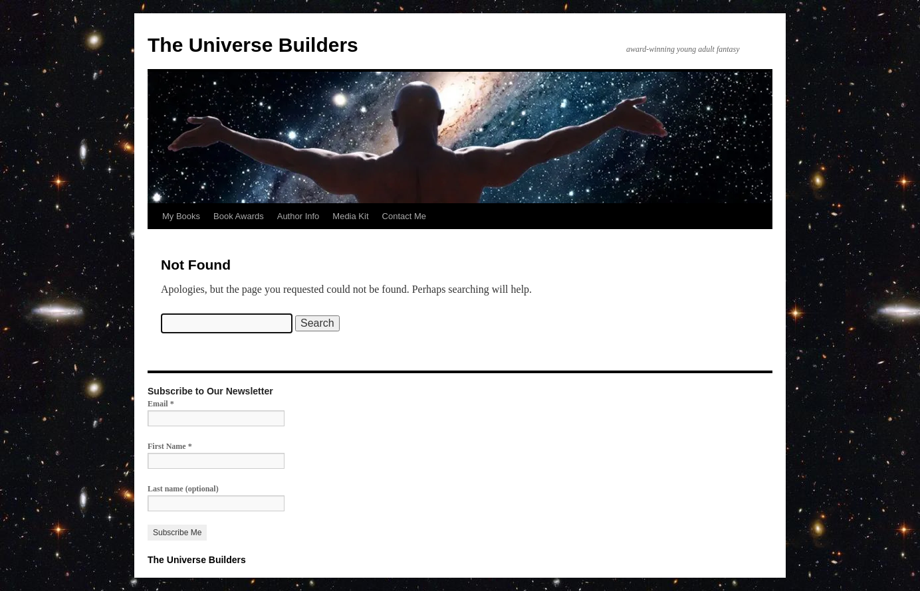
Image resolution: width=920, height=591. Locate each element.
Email (161, 403)
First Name (170, 446)
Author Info (298, 216)
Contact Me (404, 216)
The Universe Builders (253, 45)
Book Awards (238, 216)
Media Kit (350, 216)
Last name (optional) (183, 488)
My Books (181, 216)
